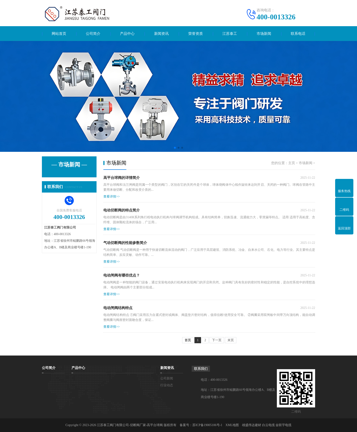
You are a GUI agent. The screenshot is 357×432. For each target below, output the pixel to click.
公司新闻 (166, 378)
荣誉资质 (195, 34)
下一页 (217, 340)
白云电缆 (268, 425)
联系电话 (298, 34)
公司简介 (93, 34)
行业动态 (166, 385)
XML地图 (232, 425)
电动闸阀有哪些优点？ (121, 275)
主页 (291, 163)
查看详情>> (111, 196)
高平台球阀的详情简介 (121, 178)
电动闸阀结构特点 (118, 308)
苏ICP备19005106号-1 (207, 425)
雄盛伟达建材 (251, 425)
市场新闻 (264, 34)
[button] (175, 148)
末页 (230, 340)
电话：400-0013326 (214, 379)
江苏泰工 (229, 34)
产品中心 (127, 34)
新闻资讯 (161, 34)
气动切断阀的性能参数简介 (125, 243)
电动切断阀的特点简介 (121, 210)
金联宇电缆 (283, 425)
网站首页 (59, 34)
